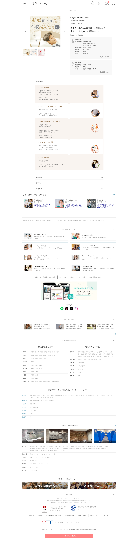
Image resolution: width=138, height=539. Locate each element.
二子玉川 (108, 355)
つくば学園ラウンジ (35, 465)
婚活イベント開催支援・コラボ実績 (49, 277)
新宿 (79, 353)
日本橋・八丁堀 (95, 357)
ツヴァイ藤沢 (52, 455)
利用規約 (43, 517)
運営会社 (36, 517)
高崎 (79, 377)
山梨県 (36, 369)
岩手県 (32, 366)
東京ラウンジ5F (53, 447)
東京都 (32, 353)
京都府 (36, 356)
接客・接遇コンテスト (93, 277)
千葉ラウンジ (33, 458)
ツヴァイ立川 (77, 449)
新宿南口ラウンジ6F (93, 447)
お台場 (84, 357)
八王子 (88, 357)
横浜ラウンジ (33, 455)
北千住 (93, 355)
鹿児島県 (52, 382)
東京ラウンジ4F (75, 447)
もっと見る (112, 194)
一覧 (114, 334)
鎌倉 (100, 360)
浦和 (84, 367)
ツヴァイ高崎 (33, 471)
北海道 (32, 362)
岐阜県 (40, 359)
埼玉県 (45, 353)
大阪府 (32, 356)
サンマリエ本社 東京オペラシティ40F (55, 451)
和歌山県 (52, 356)
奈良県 (48, 356)
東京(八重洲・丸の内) (92, 353)
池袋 (111, 353)
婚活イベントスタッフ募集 (77, 277)
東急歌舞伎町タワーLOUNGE (37, 451)
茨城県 (49, 353)
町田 (104, 355)
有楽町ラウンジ (83, 447)
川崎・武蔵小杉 (92, 360)
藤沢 (97, 360)
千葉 (79, 363)
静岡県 (36, 359)
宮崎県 (48, 382)
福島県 (40, 366)
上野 (86, 355)
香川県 (32, 379)
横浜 (79, 360)
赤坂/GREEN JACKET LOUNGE (97, 449)
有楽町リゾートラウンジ (63, 447)
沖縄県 (57, 382)
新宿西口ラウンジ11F (35, 447)
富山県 (32, 372)
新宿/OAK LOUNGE (35, 449)
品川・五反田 (81, 355)
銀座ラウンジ (44, 447)
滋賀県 (44, 356)
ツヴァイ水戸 (44, 465)
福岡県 (32, 382)
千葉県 (41, 353)
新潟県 (32, 369)
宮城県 (36, 366)
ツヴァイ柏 (40, 458)
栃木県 (53, 353)
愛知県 (32, 359)
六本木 (108, 353)
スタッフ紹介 (64, 277)
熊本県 (40, 382)
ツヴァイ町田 (85, 449)
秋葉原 (89, 355)
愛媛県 (36, 379)
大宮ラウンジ (33, 461)
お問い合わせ (91, 517)
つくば (79, 370)
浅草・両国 (110, 357)
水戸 (83, 370)
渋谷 (112, 355)
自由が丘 (80, 357)
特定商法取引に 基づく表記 (55, 517)
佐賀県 (36, 382)
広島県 (36, 376)
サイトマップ (100, 517)
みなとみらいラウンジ (43, 455)
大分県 (44, 382)
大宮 (79, 367)
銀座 (85, 353)
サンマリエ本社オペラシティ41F (65, 449)
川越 (81, 367)
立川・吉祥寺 (99, 355)
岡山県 (32, 376)
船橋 (83, 363)
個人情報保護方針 (70, 517)
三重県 (44, 359)
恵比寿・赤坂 (102, 353)
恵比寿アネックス (103, 447)
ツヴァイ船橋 (46, 458)
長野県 (40, 369)
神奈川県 (37, 353)
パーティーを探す (69, 536)
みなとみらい (83, 360)
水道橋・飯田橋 (103, 357)
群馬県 (57, 353)
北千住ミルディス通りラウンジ (48, 449)
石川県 (36, 372)
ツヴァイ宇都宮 (34, 468)
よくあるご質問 (81, 517)
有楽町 (82, 353)
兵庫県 (40, 356)
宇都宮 (79, 373)
